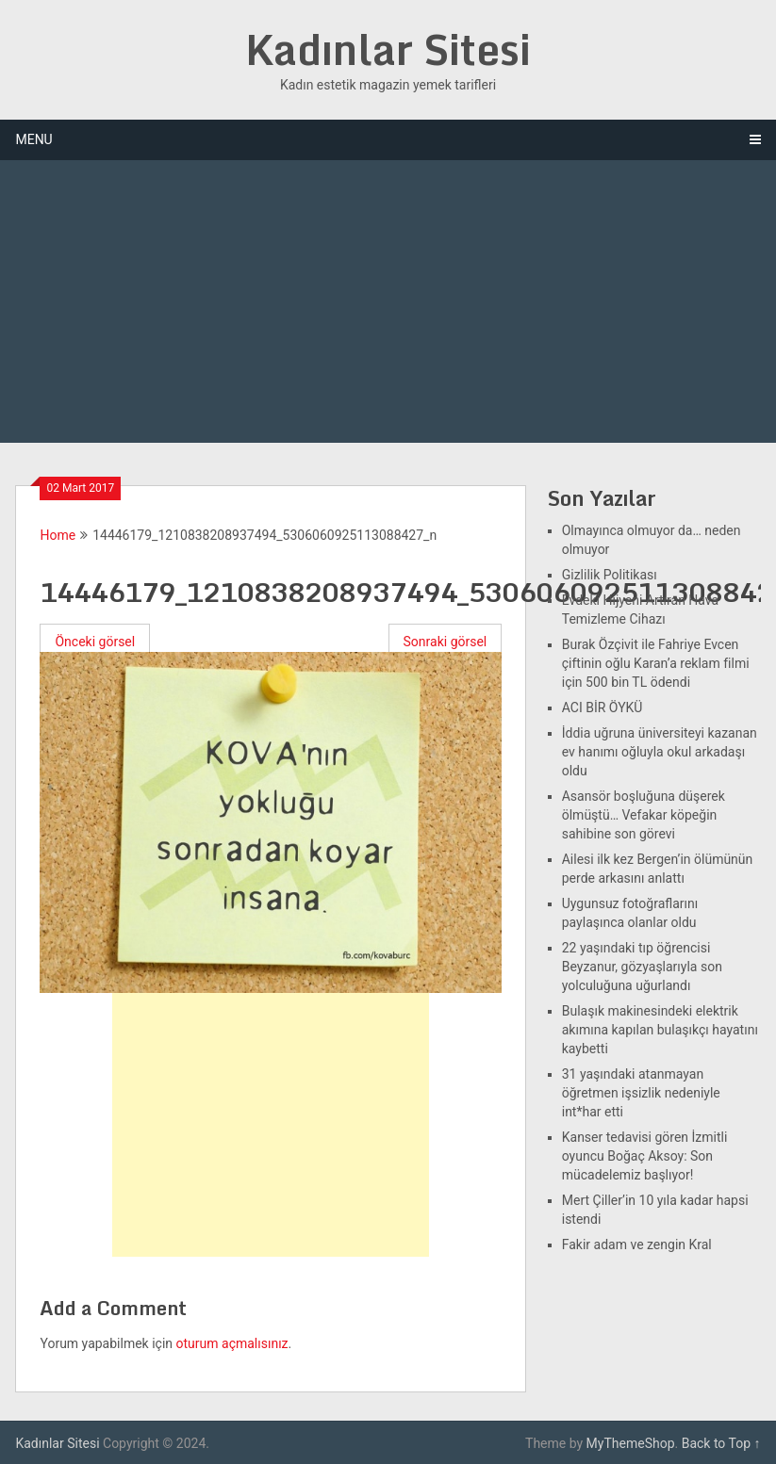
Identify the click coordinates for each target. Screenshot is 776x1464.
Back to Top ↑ (721, 1443)
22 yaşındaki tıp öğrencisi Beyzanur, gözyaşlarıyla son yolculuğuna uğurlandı (642, 966)
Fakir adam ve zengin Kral (637, 1244)
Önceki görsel (95, 641)
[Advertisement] (387, 301)
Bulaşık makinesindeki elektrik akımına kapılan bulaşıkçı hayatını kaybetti (660, 1029)
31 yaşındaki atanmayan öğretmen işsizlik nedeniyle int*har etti (641, 1092)
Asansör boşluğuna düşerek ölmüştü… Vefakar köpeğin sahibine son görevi (643, 815)
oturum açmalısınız (232, 1343)
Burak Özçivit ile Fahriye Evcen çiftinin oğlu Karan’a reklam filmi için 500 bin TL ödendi (656, 663)
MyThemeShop (630, 1443)
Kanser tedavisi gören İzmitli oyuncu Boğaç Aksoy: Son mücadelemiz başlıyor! (645, 1156)
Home (57, 535)
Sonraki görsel (445, 641)
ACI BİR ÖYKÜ (602, 707)
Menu (33, 139)
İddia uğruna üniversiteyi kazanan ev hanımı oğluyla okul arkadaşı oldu (659, 751)
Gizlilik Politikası (609, 574)
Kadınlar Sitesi (388, 49)
